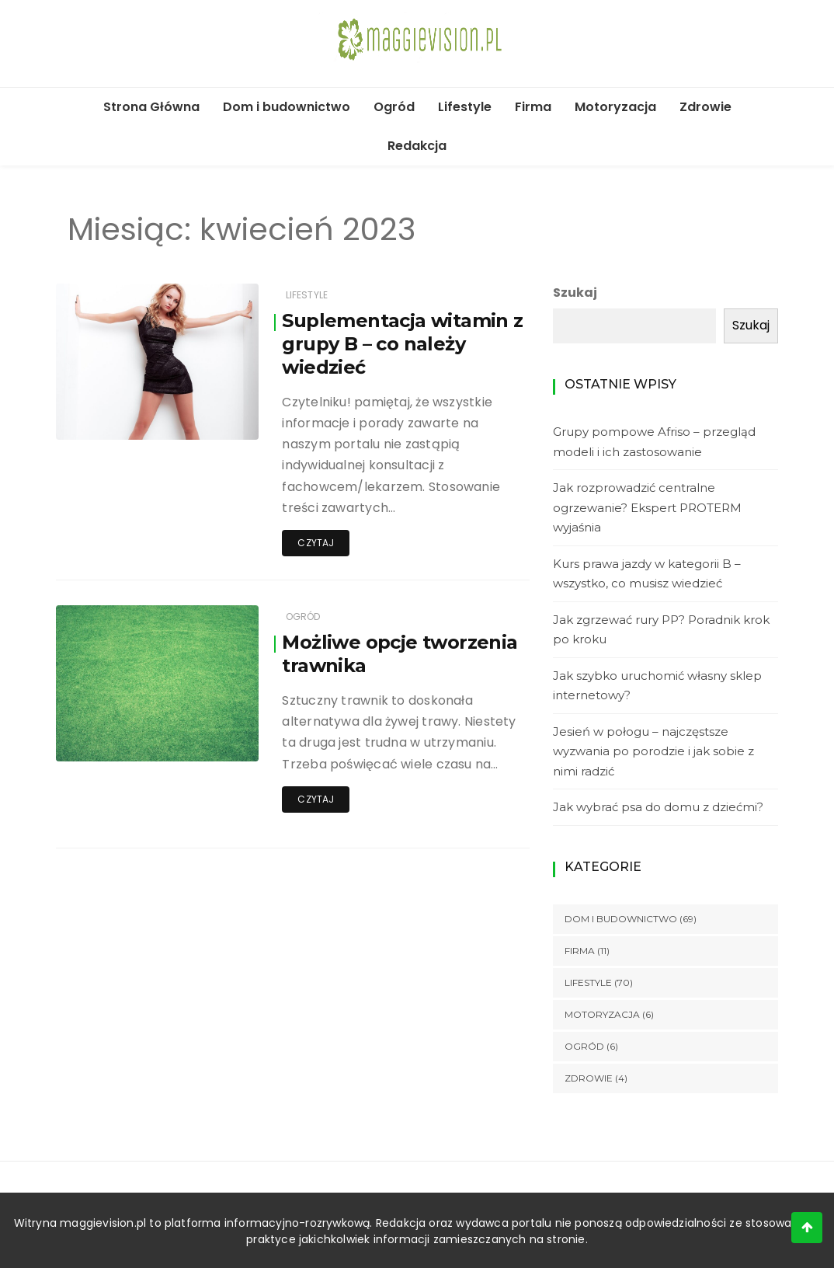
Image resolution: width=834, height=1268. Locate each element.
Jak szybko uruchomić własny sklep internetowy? (657, 685)
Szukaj (575, 292)
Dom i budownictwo (286, 107)
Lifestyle (465, 107)
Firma (533, 107)
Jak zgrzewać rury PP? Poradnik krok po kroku (661, 629)
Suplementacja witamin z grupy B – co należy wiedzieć (402, 343)
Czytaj (315, 542)
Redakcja (417, 146)
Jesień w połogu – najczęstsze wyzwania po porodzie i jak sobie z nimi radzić (653, 751)
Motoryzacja (615, 107)
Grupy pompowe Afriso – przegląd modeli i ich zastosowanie (654, 441)
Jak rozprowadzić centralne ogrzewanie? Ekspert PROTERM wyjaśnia (647, 507)
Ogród (394, 107)
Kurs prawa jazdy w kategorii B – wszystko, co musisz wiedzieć (647, 573)
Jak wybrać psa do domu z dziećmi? (658, 806)
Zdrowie (705, 107)
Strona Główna (151, 107)
